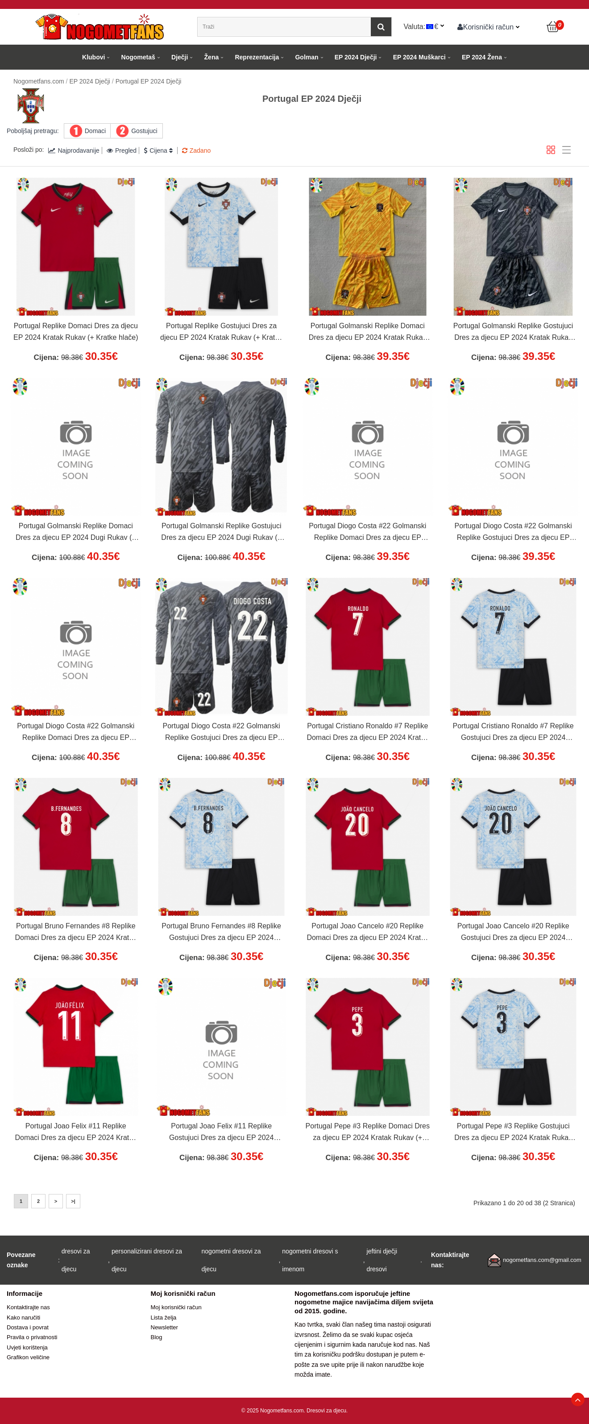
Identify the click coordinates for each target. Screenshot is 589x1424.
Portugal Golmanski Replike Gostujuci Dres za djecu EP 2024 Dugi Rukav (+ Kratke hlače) (221, 532)
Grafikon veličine (28, 1357)
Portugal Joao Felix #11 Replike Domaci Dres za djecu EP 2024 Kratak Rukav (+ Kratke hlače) (76, 1133)
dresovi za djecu (76, 1260)
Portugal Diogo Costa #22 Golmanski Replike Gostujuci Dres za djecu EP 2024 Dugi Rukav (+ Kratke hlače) (221, 732)
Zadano (196, 150)
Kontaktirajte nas (28, 1307)
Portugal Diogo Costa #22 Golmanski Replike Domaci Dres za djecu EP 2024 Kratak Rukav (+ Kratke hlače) (367, 532)
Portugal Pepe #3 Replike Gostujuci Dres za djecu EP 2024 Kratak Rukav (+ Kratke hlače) (513, 1133)
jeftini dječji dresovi (382, 1260)
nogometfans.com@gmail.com (542, 1260)
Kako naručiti (23, 1317)
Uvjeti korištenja (27, 1347)
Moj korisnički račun (176, 1307)
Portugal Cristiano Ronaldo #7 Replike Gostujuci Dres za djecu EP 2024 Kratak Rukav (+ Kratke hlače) (513, 732)
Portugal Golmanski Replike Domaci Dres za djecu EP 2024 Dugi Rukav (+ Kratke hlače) (76, 532)
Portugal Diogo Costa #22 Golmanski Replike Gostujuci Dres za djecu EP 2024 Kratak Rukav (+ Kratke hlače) (513, 532)
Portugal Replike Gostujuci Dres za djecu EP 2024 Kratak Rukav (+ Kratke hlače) (221, 332)
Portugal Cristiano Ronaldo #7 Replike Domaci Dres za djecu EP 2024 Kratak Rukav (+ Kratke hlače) (367, 732)
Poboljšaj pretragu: (33, 130)
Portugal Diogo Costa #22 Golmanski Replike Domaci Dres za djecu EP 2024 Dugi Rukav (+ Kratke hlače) (75, 732)
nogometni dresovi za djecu (231, 1260)
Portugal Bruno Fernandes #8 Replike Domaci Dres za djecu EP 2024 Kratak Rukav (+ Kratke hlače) (76, 933)
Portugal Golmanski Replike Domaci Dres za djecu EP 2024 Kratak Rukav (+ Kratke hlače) (368, 332)
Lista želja (164, 1317)
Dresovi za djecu (326, 1410)
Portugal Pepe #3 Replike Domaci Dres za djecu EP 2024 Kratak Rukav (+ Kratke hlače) (368, 1133)
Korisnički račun (485, 27)
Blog (156, 1337)
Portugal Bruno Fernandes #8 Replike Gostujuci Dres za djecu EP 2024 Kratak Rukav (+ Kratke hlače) (221, 933)
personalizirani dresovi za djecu (147, 1260)
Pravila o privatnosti (32, 1337)
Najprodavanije (73, 150)
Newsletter (164, 1327)
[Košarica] (553, 26)
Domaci (95, 130)
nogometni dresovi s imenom (310, 1260)
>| (73, 1201)
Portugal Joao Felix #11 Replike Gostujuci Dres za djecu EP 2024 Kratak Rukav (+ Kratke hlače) (221, 1133)
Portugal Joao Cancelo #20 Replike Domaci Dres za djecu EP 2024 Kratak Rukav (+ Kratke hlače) (367, 933)
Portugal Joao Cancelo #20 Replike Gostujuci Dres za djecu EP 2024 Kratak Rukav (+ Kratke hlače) (513, 933)
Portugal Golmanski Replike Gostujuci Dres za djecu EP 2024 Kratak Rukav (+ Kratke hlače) (513, 332)
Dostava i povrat (28, 1327)
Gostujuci (144, 130)
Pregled (122, 150)
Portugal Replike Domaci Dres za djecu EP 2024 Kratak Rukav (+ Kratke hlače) (75, 331)
